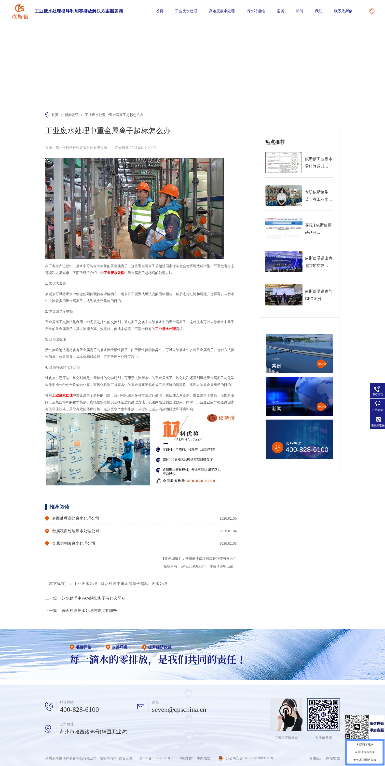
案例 (280, 11)
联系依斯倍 (343, 11)
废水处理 (159, 583)
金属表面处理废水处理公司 (75, 531)
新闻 (299, 11)
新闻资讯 (72, 115)
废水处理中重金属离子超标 (125, 583)
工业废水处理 (186, 11)
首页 (159, 11)
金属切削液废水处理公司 (73, 543)
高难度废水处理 (222, 11)
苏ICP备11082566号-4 (156, 758)
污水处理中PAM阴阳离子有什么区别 (93, 598)
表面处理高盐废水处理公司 (75, 518)
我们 (318, 11)
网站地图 (333, 758)
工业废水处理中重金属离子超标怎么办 (114, 115)
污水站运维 (256, 11)
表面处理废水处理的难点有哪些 (89, 610)
